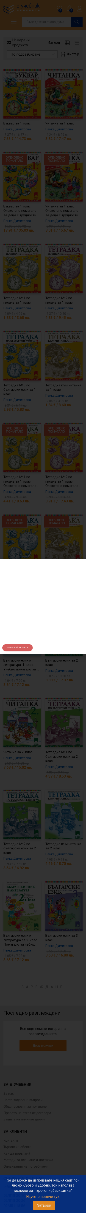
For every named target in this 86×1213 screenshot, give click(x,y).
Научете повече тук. (43, 1197)
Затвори (44, 1205)
